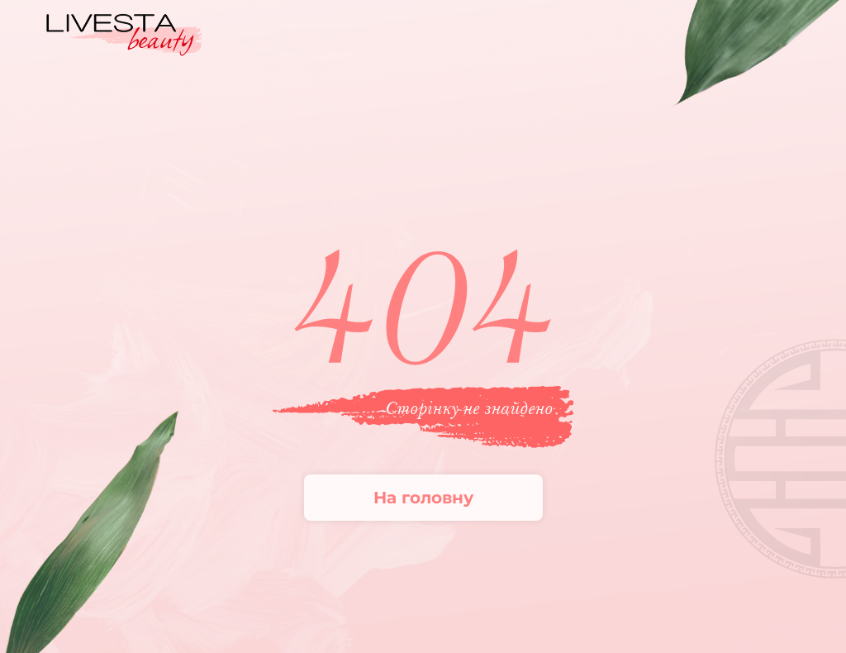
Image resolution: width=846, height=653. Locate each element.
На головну (423, 498)
